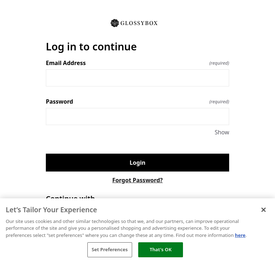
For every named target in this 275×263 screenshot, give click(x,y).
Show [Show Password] (221, 132)
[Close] (263, 210)
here (240, 235)
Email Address (137, 62)
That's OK (161, 249)
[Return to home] (137, 22)
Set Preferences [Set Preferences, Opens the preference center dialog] (110, 249)
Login (137, 163)
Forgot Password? (137, 180)
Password (137, 101)
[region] (137, 230)
